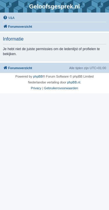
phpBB (38, 76)
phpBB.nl (73, 82)
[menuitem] (9, 17)
